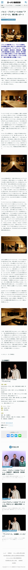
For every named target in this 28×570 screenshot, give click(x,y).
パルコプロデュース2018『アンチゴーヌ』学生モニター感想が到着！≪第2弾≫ (13, 504)
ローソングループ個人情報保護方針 (14, 558)
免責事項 (20, 560)
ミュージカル (9, 5)
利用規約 (10, 553)
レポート (5, 498)
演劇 (2, 5)
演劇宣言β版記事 (11, 19)
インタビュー (6, 466)
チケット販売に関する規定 (19, 553)
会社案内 (14, 562)
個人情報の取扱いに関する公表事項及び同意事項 (14, 555)
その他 (2, 7)
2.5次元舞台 (18, 5)
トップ (4, 553)
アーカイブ (4, 19)
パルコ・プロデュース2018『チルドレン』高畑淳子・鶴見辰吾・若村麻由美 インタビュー (13, 472)
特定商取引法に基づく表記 (11, 560)
